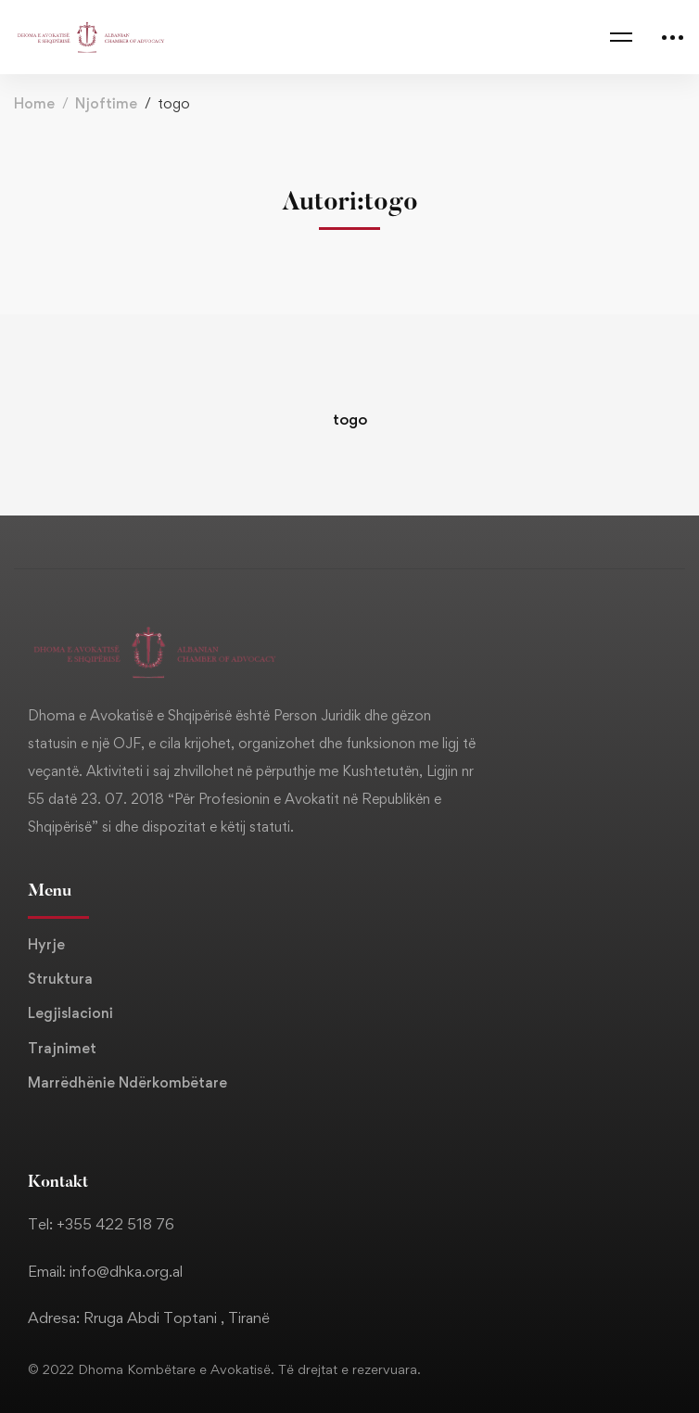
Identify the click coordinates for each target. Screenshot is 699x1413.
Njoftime (106, 103)
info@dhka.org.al (126, 1271)
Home (34, 103)
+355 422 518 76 (115, 1224)
